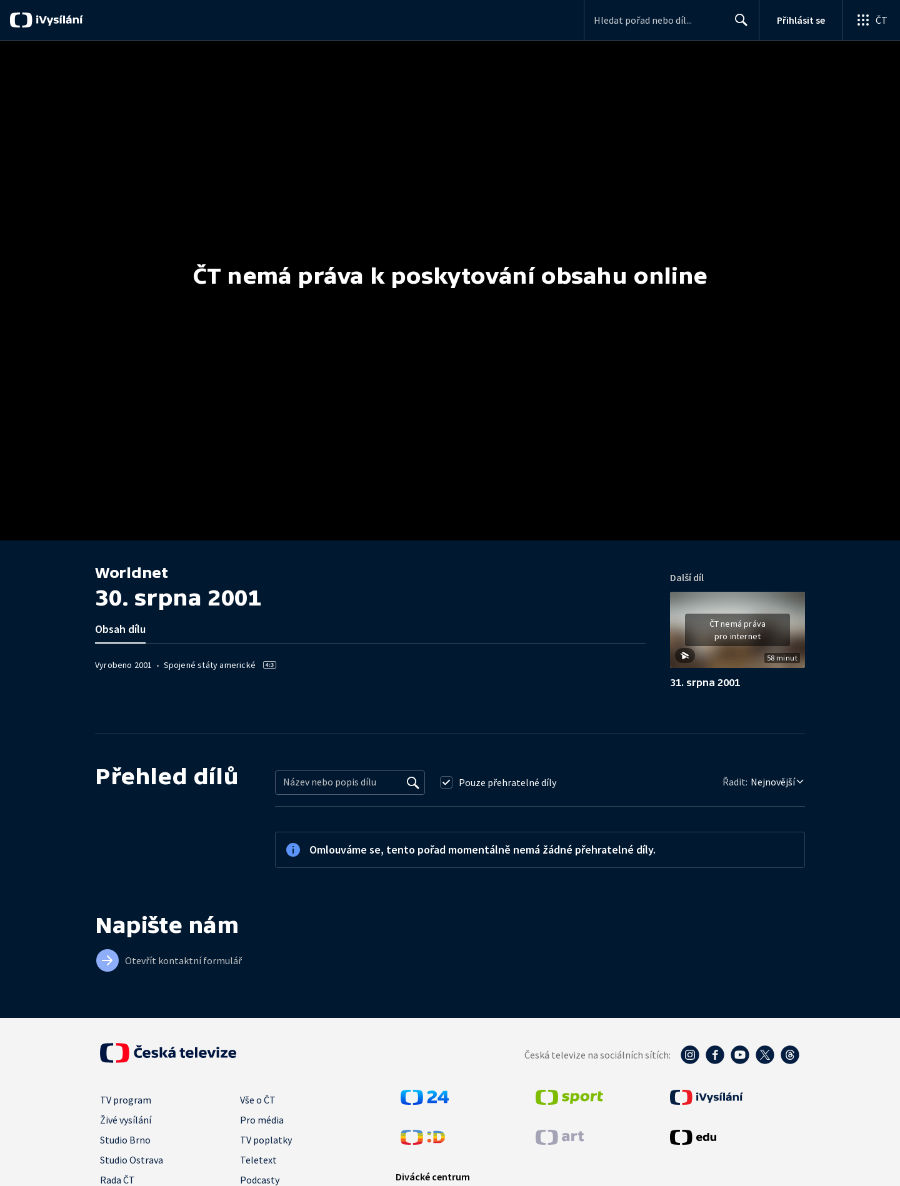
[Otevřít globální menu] (871, 20)
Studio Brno (125, 1140)
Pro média (262, 1120)
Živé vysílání (125, 1120)
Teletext (258, 1160)
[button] (737, 634)
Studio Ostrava (131, 1160)
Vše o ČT (258, 1100)
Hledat (737, 24)
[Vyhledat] (413, 782)
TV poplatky (266, 1140)
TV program (125, 1100)
